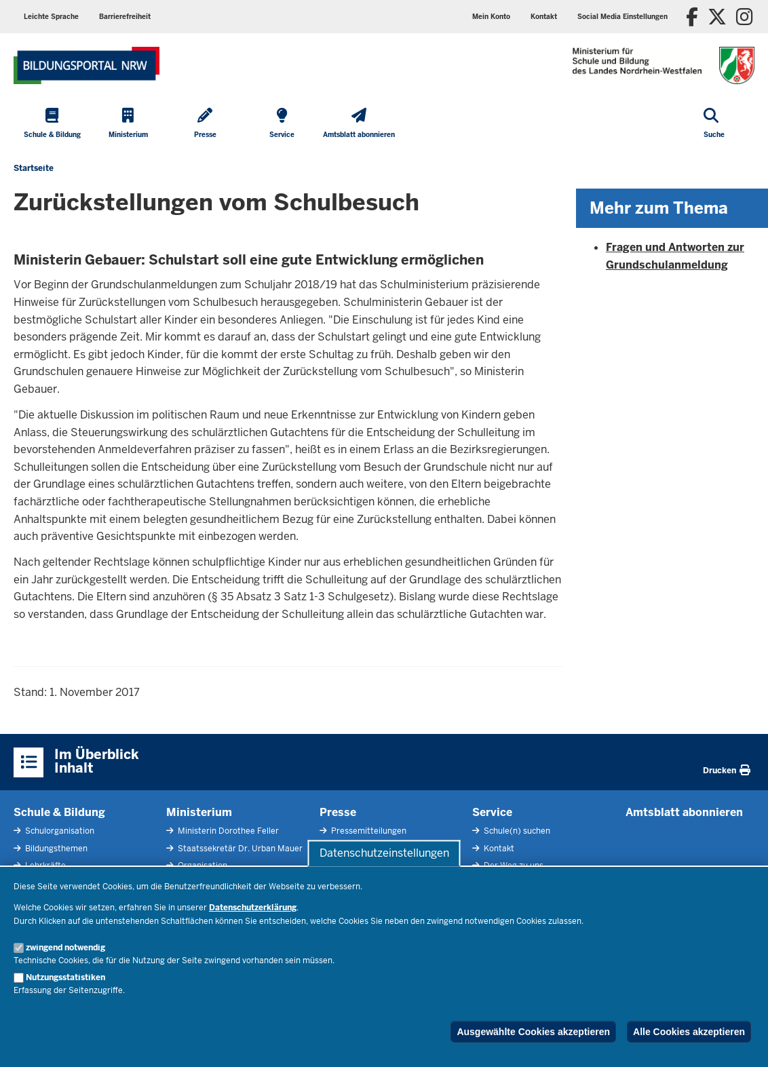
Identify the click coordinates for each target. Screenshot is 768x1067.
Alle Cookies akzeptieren (689, 1031)
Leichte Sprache (51, 16)
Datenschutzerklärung (252, 907)
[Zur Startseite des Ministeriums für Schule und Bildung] (86, 65)
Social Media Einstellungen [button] (622, 16)
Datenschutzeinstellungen (384, 853)
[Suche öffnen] (714, 124)
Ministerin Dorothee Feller (227, 831)
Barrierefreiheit (125, 16)
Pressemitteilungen (367, 831)
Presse (338, 812)
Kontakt (544, 16)
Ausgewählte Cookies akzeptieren (533, 1031)
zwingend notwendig (65, 947)
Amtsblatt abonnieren (684, 812)
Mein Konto (491, 16)
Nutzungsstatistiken (65, 977)
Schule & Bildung (59, 812)
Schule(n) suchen (516, 831)
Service (492, 812)
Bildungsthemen (55, 848)
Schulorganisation (58, 831)
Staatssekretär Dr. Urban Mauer (239, 848)
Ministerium (199, 812)
